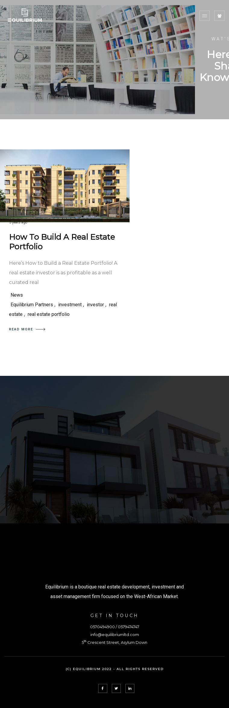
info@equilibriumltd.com (114, 634)
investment (70, 304)
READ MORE (27, 329)
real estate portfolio (49, 314)
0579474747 (128, 626)
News (17, 295)
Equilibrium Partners (32, 304)
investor (95, 304)
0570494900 (102, 626)
